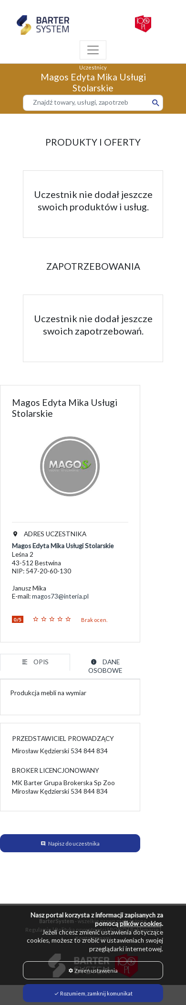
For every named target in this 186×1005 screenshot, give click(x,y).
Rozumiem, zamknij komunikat (93, 993)
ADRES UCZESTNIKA (49, 534)
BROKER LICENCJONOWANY (55, 770)
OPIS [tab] (35, 662)
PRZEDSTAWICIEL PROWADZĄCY (63, 738)
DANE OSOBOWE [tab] (105, 666)
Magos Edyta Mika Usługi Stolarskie (63, 546)
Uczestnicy (93, 67)
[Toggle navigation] (93, 49)
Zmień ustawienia (93, 970)
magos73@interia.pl (60, 596)
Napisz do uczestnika (74, 843)
